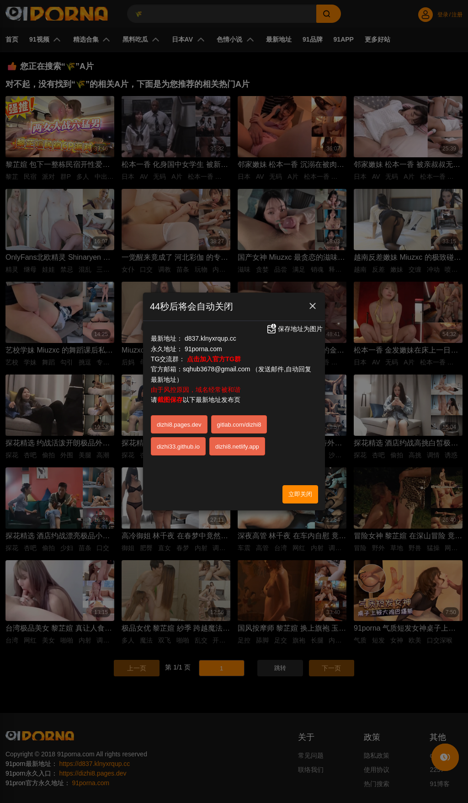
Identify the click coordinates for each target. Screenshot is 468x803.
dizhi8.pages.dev (179, 420)
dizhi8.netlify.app (237, 442)
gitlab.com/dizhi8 (239, 420)
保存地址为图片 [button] (294, 324)
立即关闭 (300, 490)
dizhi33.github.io (178, 442)
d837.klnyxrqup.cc (210, 334)
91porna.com (203, 344)
